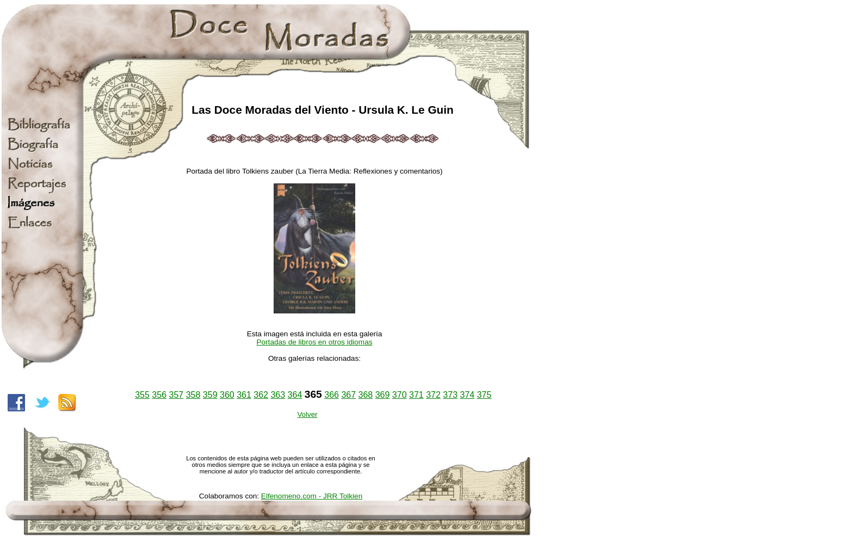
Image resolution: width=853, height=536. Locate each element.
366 (331, 394)
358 (193, 394)
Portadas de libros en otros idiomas (314, 342)
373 (450, 394)
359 (210, 394)
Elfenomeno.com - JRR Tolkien (311, 496)
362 (261, 394)
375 (484, 394)
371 (416, 394)
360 (227, 394)
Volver (307, 414)
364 (295, 394)
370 (399, 394)
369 (382, 394)
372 (433, 394)
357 (176, 394)
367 (348, 394)
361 (244, 394)
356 (159, 394)
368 (365, 394)
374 (467, 394)
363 (277, 394)
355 (142, 394)
